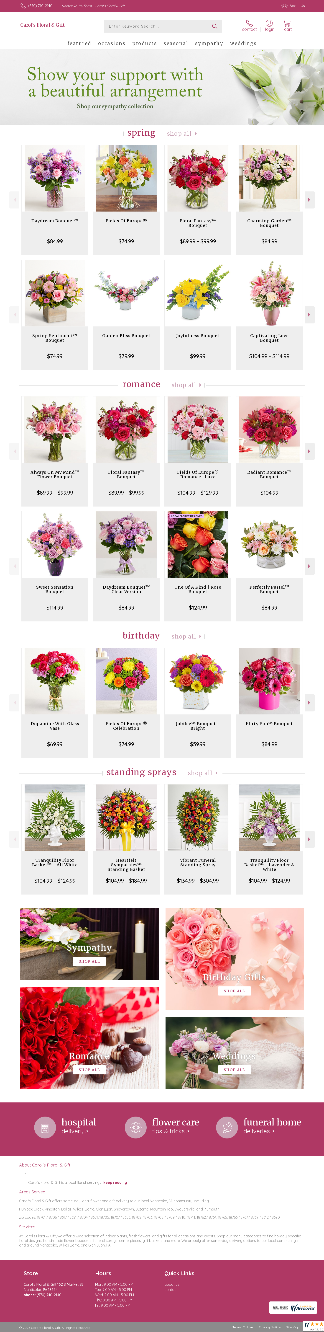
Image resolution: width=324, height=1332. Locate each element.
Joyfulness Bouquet (197, 335)
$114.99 (54, 607)
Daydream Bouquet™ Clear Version (126, 589)
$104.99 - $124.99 (55, 880)
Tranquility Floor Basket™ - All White (55, 862)
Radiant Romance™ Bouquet (269, 474)
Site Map (292, 1327)
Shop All (179, 133)
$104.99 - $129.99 (197, 492)
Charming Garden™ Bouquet (269, 223)
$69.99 (55, 744)
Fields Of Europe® (126, 220)
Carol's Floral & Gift (42, 25)
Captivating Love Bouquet (269, 338)
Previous (14, 199)
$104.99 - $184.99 (126, 880)
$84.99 (55, 241)
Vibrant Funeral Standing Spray (198, 862)
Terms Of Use (242, 1327)
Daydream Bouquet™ (55, 220)
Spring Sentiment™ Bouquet (54, 338)
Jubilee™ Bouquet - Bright (198, 726)
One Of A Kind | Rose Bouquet (197, 589)
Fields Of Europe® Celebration (126, 726)
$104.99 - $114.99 (269, 356)
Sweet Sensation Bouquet (55, 589)
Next (310, 199)
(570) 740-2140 (40, 5)
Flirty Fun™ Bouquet (269, 723)
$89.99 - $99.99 (198, 241)
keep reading (115, 1182)
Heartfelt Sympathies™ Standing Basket (126, 865)
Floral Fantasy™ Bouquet (198, 223)
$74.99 (126, 241)
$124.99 (198, 607)
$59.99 (198, 744)
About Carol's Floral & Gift (44, 1165)
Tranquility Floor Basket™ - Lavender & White (269, 865)
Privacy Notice (270, 1327)
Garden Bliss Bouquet (126, 335)
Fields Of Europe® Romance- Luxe (198, 474)
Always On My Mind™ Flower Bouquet (55, 474)
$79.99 (126, 356)
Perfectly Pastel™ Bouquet (269, 589)
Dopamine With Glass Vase (55, 726)
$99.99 (198, 356)
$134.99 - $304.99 (198, 880)
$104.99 (269, 492)
